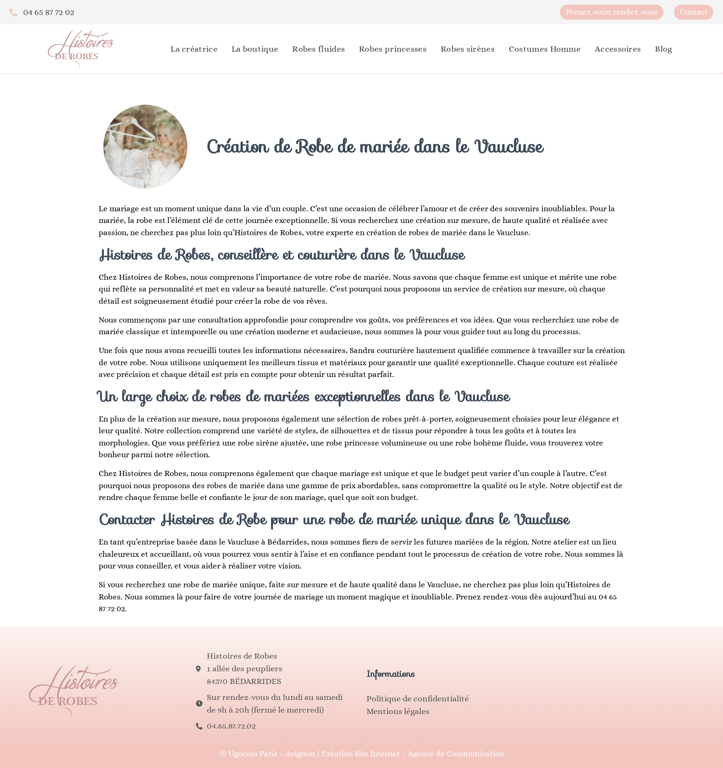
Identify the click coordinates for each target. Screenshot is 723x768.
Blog (663, 49)
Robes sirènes (468, 49)
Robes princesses (393, 49)
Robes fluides (318, 49)
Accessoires (618, 49)
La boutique (255, 49)
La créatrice (194, 49)
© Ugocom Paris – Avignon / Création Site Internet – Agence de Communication (361, 753)
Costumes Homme (545, 49)
